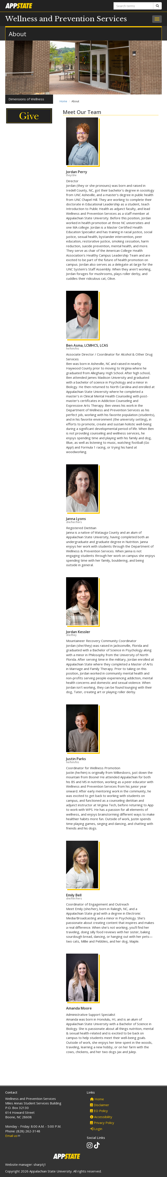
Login (96, 1129)
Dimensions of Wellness (26, 99)
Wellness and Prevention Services (66, 19)
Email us (12, 1135)
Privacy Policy (102, 1122)
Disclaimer (99, 1105)
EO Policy (99, 1111)
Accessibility (101, 1117)
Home (63, 101)
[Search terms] (133, 6)
